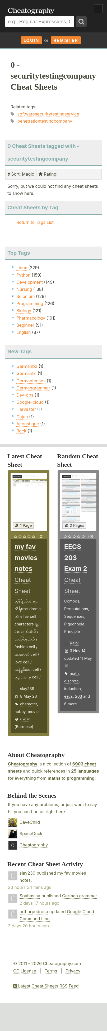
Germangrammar (33, 388)
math (74, 673)
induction (72, 688)
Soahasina (30, 895)
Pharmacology (30, 318)
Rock (21, 430)
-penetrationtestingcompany (44, 121)
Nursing (24, 289)
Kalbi (74, 643)
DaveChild (30, 822)
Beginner (25, 325)
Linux (21, 267)
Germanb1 (26, 373)
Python (23, 275)
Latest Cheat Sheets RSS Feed (45, 986)
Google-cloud (30, 402)
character (28, 704)
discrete (71, 681)
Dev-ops (24, 395)
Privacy (73, 971)
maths (54, 778)
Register (65, 40)
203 (78, 696)
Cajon (22, 416)
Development (29, 282)
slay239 (27, 688)
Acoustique (27, 423)
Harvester (26, 409)
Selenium (25, 296)
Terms (51, 971)
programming (81, 778)
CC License (24, 971)
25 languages (85, 771)
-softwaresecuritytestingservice (47, 114)
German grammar (79, 895)
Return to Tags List (35, 222)
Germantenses (30, 380)
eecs (68, 696)
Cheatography (22, 764)
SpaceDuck (31, 833)
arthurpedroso (34, 911)
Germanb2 (27, 366)
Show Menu (98, 8)
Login (31, 40)
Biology (23, 310)
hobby (20, 711)
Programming (29, 303)
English (23, 332)
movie (33, 711)
